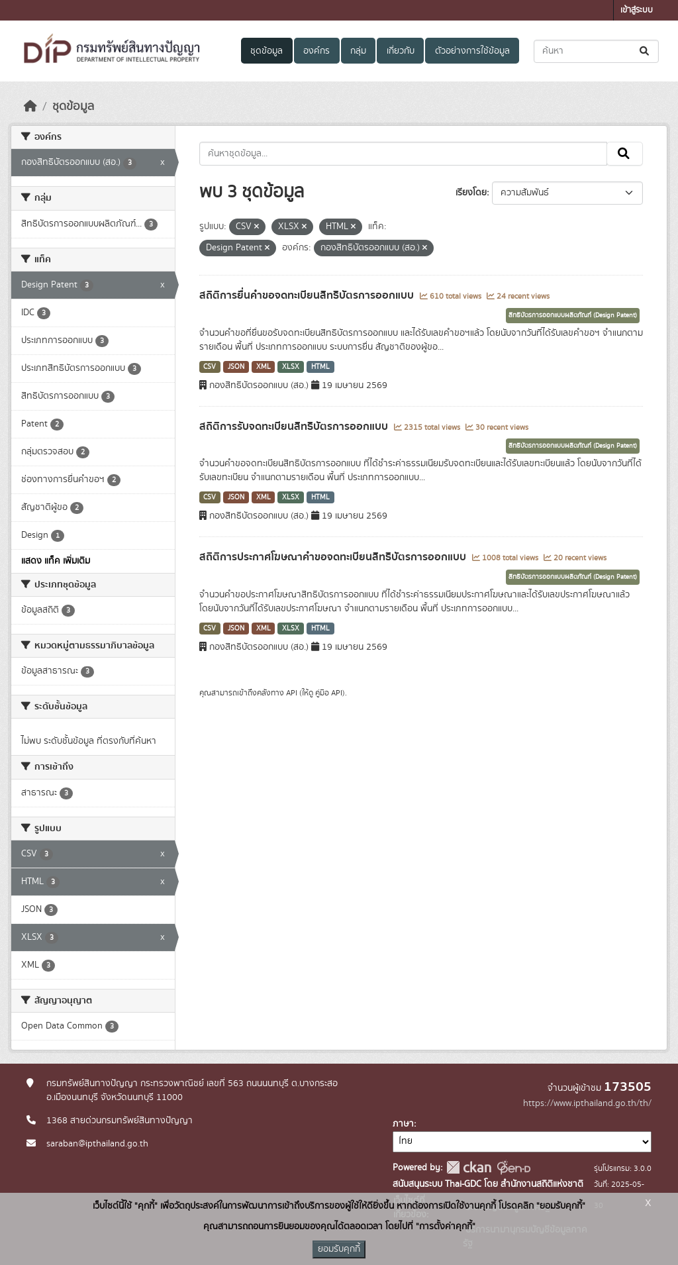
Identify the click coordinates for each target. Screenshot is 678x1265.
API (291, 693)
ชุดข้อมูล (266, 51)
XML (263, 367)
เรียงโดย (471, 192)
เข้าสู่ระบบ (636, 10)
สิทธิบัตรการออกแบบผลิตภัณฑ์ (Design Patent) (572, 315)
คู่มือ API (328, 693)
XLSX (290, 367)
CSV (209, 367)
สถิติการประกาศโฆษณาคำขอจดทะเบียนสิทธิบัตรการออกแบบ (334, 557)
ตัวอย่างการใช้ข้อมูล (472, 51)
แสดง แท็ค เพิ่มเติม (55, 561)
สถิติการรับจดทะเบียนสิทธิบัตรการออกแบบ (295, 426)
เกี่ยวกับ (400, 51)
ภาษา (403, 1124)
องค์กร (316, 51)
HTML (320, 367)
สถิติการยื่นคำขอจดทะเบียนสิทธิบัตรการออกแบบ (307, 295)
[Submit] (645, 51)
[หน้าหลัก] (30, 106)
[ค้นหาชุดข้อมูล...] (596, 51)
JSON (236, 367)
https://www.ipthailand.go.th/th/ (587, 1103)
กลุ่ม (358, 51)
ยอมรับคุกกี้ (339, 1249)
